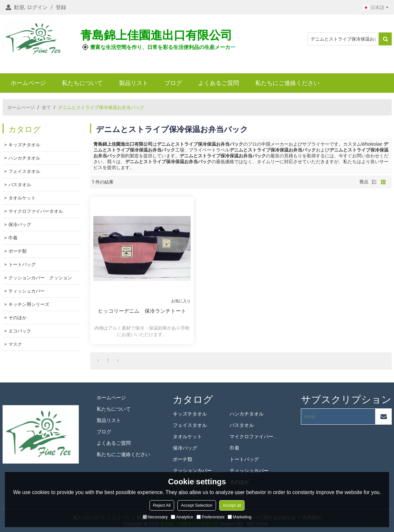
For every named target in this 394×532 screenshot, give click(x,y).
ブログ (173, 82)
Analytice (182, 516)
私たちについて (82, 82)
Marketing (239, 516)
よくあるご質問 (218, 82)
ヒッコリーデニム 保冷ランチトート (142, 311)
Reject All (162, 505)
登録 (61, 7)
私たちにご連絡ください (287, 82)
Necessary (155, 516)
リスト (374, 182)
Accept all (232, 505)
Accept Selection (196, 505)
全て (46, 107)
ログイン (37, 7)
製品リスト (133, 82)
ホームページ (28, 82)
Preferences (210, 516)
